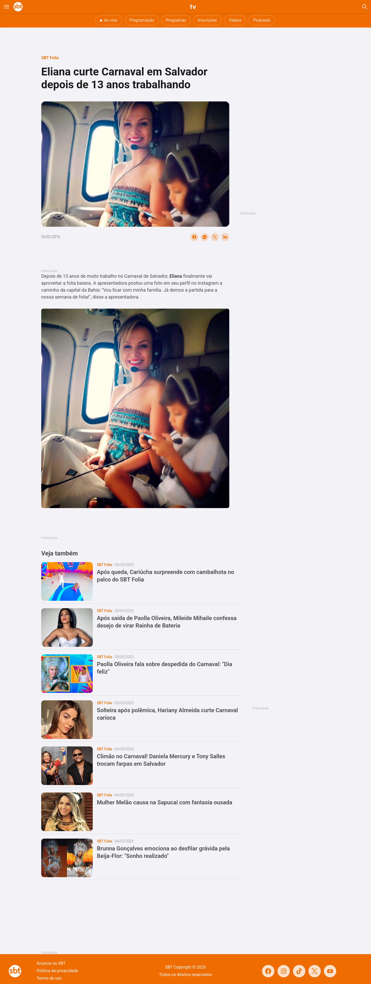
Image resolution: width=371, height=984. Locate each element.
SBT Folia (50, 57)
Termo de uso (49, 978)
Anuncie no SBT (51, 963)
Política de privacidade (57, 970)
